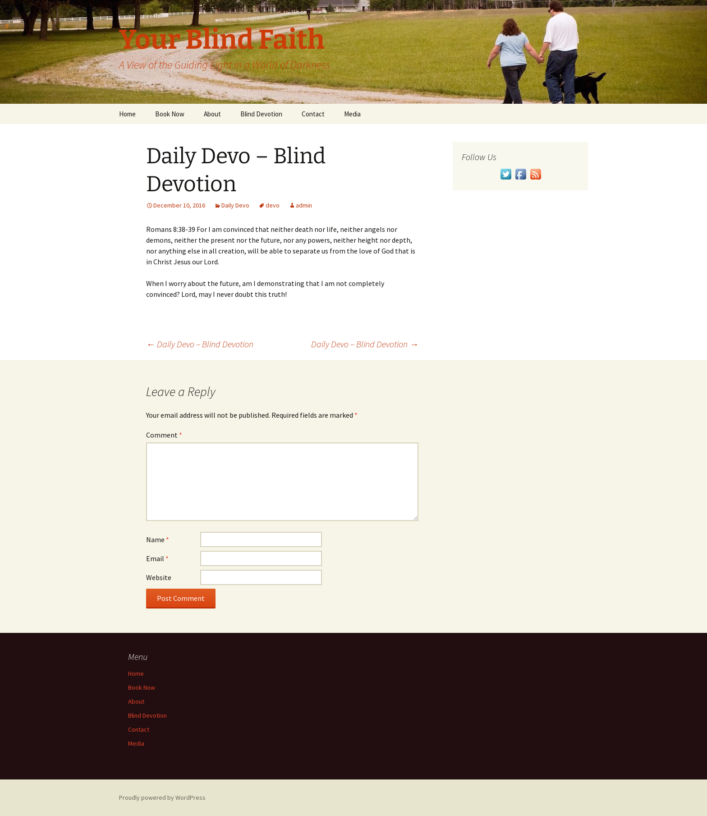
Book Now (169, 114)
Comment (164, 434)
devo (273, 205)
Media (352, 114)
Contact (313, 114)
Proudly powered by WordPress (162, 797)
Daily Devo (235, 205)
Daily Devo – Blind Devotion (199, 344)
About (212, 114)
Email (157, 558)
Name (157, 539)
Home (127, 114)
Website (158, 577)
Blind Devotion (261, 114)
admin (304, 205)
